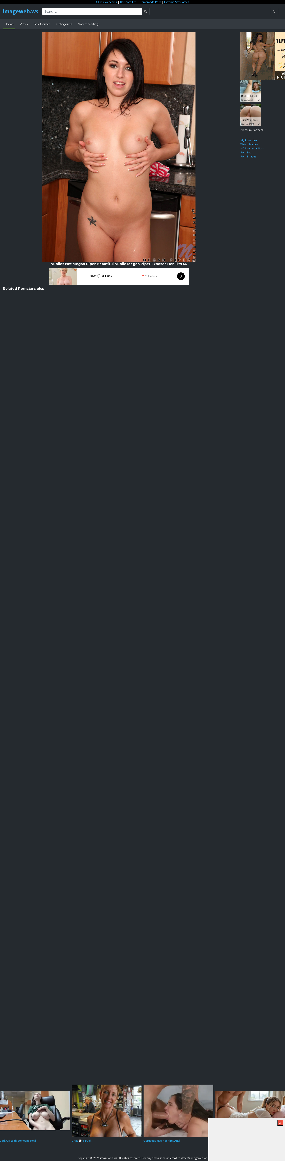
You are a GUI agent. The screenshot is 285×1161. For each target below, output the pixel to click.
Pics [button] (23, 24)
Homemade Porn (150, 2)
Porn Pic (245, 152)
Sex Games (42, 24)
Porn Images (248, 156)
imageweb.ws (21, 11)
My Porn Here (249, 140)
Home (9, 24)
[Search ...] (93, 11)
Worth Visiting (88, 24)
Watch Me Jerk (249, 144)
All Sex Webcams (106, 2)
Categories (64, 24)
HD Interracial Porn (252, 148)
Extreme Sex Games (176, 2)
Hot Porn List (128, 2)
